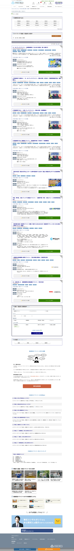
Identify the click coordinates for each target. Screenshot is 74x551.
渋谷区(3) (18, 23)
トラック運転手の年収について (19, 504)
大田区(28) (18, 27)
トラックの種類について (35, 509)
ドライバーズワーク (15, 538)
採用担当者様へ (49, 6)
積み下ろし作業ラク (23, 49)
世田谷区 (37, 345)
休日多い (41, 203)
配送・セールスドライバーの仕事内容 (36, 504)
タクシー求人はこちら (58, 6)
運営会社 (25, 546)
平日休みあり (15, 51)
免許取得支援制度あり (48, 49)
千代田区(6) (19, 21)
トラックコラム (42, 6)
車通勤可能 (23, 51)
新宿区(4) (55, 21)
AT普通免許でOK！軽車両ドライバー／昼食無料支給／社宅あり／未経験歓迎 (31, 141)
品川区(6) (46, 25)
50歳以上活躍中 (30, 49)
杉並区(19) (46, 27)
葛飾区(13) (28, 25)
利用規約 (13, 546)
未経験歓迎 (14, 49)
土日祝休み (43, 262)
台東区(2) (28, 23)
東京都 (28, 8)
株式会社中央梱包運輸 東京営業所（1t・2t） (20, 48)
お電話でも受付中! (58, 3)
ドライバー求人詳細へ (49, 72)
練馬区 (19, 345)
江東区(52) (46, 23)
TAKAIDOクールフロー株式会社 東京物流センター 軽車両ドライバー (24, 142)
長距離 (23, 37)
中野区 (28, 345)
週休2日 (50, 82)
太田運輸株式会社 (15, 285)
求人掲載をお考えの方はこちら (37, 534)
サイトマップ (19, 546)
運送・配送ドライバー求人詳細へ (55, 55)
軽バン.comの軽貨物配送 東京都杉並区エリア (20, 228)
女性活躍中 (54, 49)
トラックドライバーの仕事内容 (53, 504)
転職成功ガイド (34, 6)
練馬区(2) (55, 27)
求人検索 (27, 6)
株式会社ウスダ (15, 175)
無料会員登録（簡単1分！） (35, 379)
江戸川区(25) (37, 25)
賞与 (17, 37)
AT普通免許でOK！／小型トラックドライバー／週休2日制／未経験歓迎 (29, 110)
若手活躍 (19, 51)
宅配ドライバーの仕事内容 (19, 509)
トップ (14, 6)
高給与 (18, 49)
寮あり (38, 82)
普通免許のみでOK (41, 49)
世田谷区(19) (28, 27)
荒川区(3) (55, 23)
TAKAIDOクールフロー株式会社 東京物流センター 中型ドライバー (23, 81)
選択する (16, 329)
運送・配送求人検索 (23, 8)
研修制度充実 (35, 49)
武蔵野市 (46, 345)
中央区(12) (28, 21)
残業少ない (46, 82)
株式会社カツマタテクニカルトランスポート (20, 202)
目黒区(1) (55, 25)
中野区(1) (37, 27)
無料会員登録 (37, 389)
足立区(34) (18, 25)
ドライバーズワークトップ (15, 8)
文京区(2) (46, 21)
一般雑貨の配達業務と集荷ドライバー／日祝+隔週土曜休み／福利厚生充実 (30, 259)
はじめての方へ (21, 6)
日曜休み (20, 37)
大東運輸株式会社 (15, 260)
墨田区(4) (37, 23)
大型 (15, 37)
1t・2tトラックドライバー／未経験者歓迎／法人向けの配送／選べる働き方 (30, 47)
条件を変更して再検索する (25, 549)
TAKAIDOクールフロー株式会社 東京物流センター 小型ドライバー (23, 111)
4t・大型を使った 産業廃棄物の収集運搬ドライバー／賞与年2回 (28, 284)
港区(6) (37, 21)
